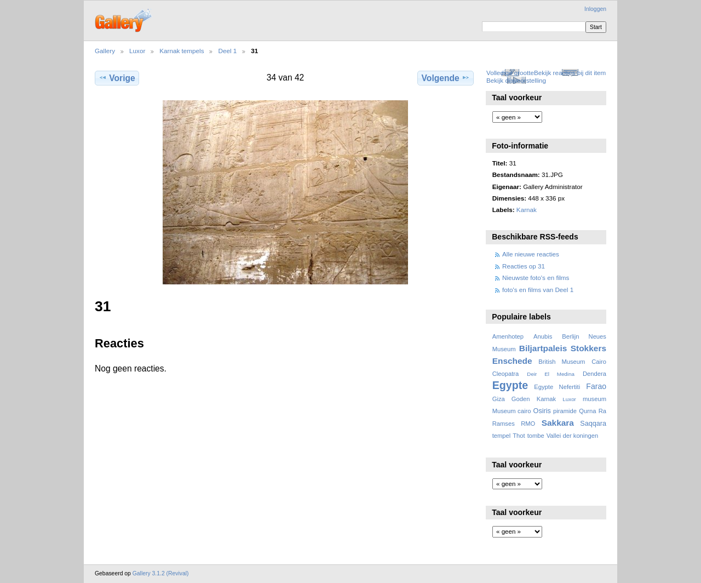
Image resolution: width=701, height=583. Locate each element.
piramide (565, 411)
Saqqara (593, 423)
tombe (535, 435)
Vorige (117, 78)
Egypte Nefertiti (557, 387)
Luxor (137, 50)
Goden (521, 399)
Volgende (446, 78)
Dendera (594, 373)
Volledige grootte (510, 72)
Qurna (587, 411)
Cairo (598, 361)
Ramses (503, 423)
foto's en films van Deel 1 (537, 289)
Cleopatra (505, 373)
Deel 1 (227, 50)
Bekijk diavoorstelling (516, 80)
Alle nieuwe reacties (530, 254)
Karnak (526, 209)
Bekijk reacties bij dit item (570, 72)
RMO (528, 423)
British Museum (561, 361)
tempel (501, 435)
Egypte (510, 385)
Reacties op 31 (523, 266)
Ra (602, 411)
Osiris (542, 411)
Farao (596, 386)
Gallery (105, 50)
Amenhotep (508, 336)
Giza (498, 399)
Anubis (542, 336)
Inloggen (595, 9)
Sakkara (558, 422)
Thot (519, 435)
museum (594, 399)
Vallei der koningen (573, 435)
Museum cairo (511, 411)
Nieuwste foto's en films (535, 277)
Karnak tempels (181, 50)
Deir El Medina (550, 374)
